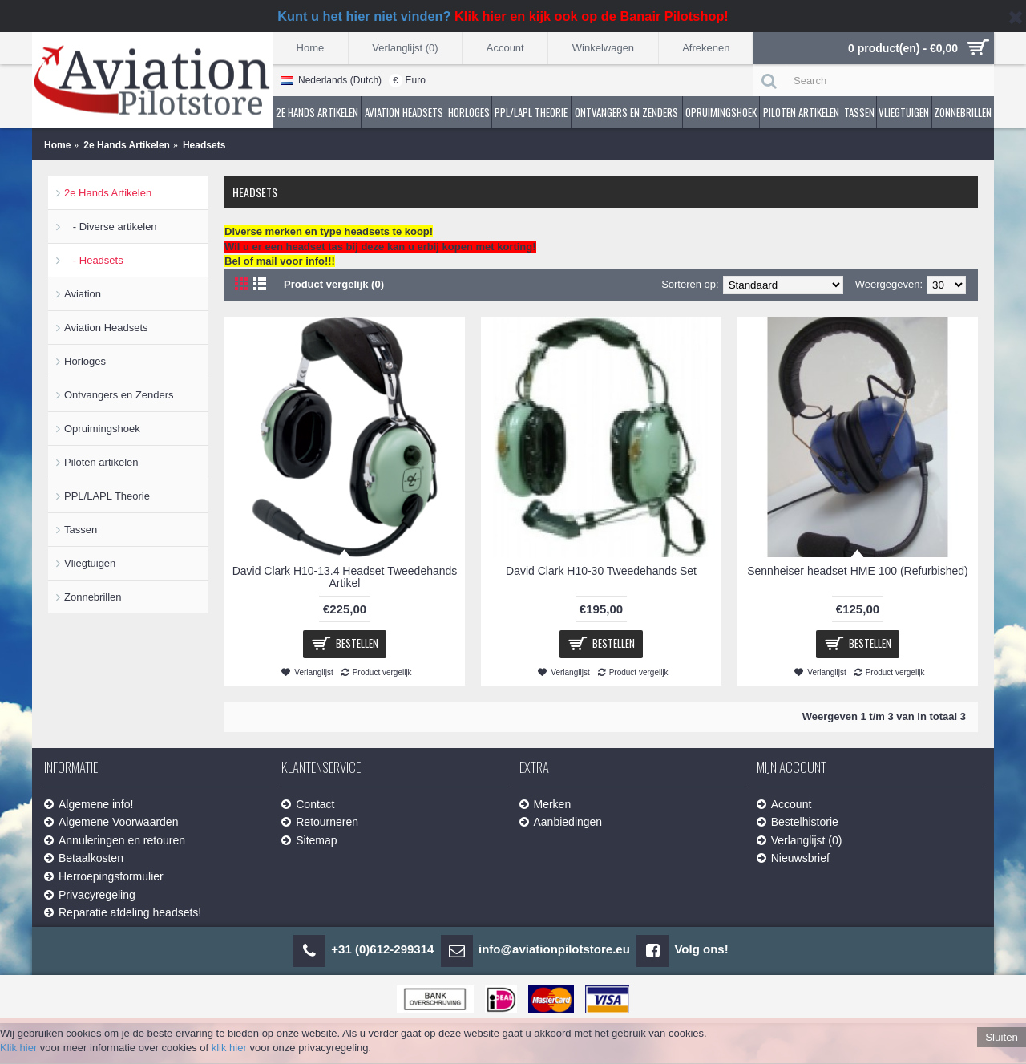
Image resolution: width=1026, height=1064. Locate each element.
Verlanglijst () (799, 841)
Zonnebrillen (93, 597)
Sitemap (309, 841)
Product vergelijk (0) (334, 284)
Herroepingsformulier (104, 877)
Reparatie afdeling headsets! (122, 913)
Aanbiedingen (561, 822)
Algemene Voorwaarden (111, 822)
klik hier (229, 1048)
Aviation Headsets (106, 328)
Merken (545, 804)
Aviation (82, 294)
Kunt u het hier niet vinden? (503, 16)
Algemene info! (88, 804)
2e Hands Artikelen (107, 193)
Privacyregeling (89, 895)
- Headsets (93, 260)
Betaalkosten (83, 858)
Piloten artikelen (101, 462)
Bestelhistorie (797, 822)
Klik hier (18, 1048)
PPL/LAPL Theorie (107, 496)
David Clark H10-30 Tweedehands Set (601, 570)
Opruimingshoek (102, 429)
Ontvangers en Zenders (119, 395)
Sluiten (1001, 1037)
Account (784, 804)
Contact (307, 804)
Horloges (85, 361)
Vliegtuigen (89, 563)
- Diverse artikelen (110, 226)
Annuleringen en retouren (114, 841)
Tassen (80, 530)
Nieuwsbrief (793, 858)
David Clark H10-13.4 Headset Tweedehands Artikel (345, 576)
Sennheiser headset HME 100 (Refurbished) (857, 570)
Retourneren (319, 822)
